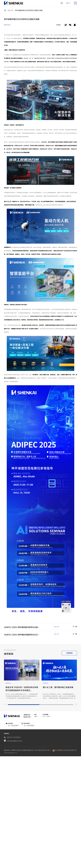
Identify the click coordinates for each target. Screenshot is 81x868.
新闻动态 (11, 11)
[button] (5, 853)
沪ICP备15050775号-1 (43, 861)
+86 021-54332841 (14, 845)
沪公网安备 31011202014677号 (65, 861)
